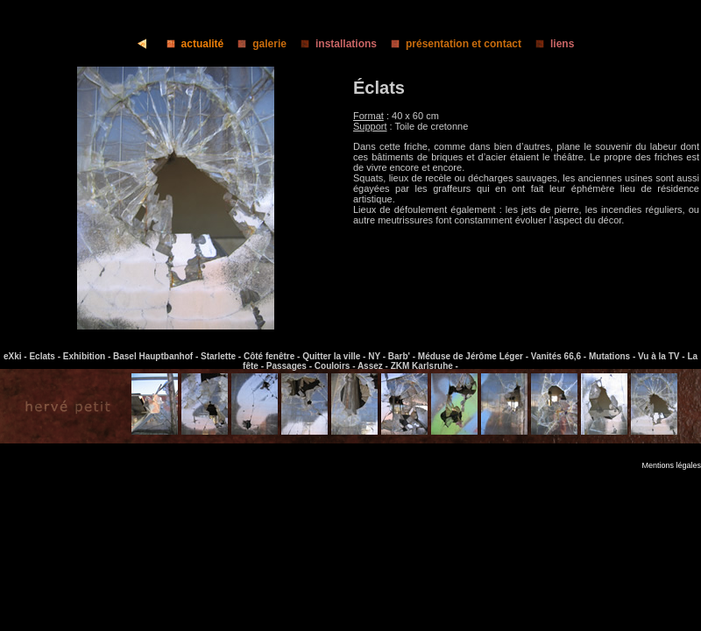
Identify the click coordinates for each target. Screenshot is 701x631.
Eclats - (45, 356)
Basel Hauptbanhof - (157, 356)
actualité (190, 44)
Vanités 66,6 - (560, 356)
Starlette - (222, 356)
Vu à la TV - (662, 356)
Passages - (290, 366)
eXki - (16, 356)
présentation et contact (450, 44)
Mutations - (613, 356)
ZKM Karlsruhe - (424, 366)
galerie (257, 44)
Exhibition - (88, 356)
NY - (378, 356)
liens (549, 44)
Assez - (374, 366)
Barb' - (403, 356)
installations (333, 44)
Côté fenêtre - (273, 356)
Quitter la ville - (335, 356)
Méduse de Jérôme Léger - (474, 356)
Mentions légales (671, 465)
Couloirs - (336, 366)
